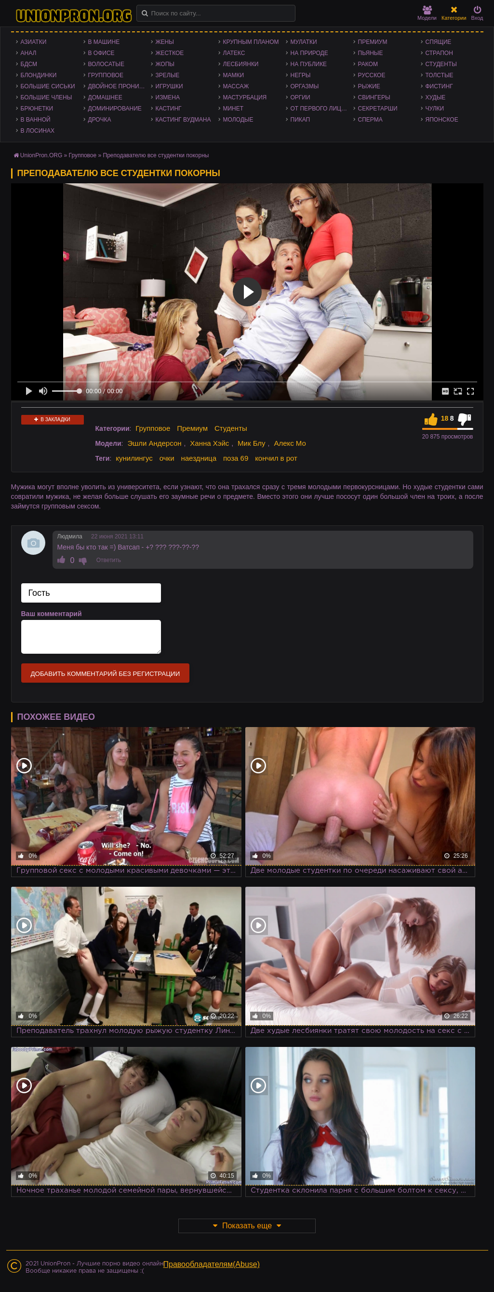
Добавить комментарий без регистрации (105, 673)
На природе (309, 53)
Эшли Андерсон (154, 443)
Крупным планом (251, 42)
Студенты (441, 64)
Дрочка (99, 119)
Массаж (236, 86)
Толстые (440, 75)
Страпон (439, 53)
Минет (233, 108)
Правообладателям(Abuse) (211, 1264)
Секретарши (378, 108)
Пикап (300, 119)
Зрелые (168, 75)
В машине (104, 42)
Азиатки (34, 42)
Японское (442, 119)
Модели (427, 13)
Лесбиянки (241, 64)
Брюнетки (37, 108)
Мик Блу (252, 443)
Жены (165, 42)
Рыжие (369, 86)
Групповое (105, 75)
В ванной (36, 119)
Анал (29, 53)
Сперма (370, 119)
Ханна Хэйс (209, 443)
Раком (368, 64)
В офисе (101, 53)
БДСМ (29, 64)
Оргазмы (305, 86)
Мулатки (304, 42)
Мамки (233, 75)
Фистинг (439, 86)
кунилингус (134, 458)
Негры (301, 75)
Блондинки (39, 75)
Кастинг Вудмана (183, 119)
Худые (436, 97)
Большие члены (46, 97)
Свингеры (374, 97)
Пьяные (370, 53)
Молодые (238, 119)
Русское (372, 75)
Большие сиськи (48, 86)
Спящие (439, 42)
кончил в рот (276, 458)
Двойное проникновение (119, 86)
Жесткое (170, 53)
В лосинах (38, 130)
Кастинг (169, 108)
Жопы (165, 64)
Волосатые (106, 64)
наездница (198, 458)
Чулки (435, 108)
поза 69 (235, 458)
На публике (309, 64)
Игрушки (169, 86)
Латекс (234, 53)
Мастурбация (245, 97)
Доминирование (115, 108)
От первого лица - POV (322, 108)
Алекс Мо (290, 443)
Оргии (300, 97)
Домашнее (105, 97)
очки (167, 458)
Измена (168, 97)
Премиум (372, 42)
